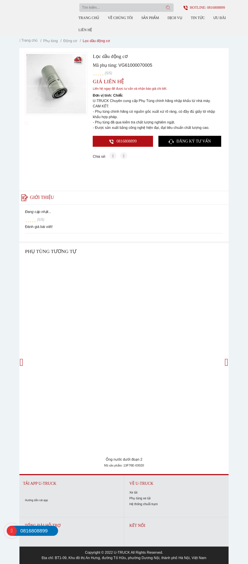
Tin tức (198, 18)
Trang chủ (88, 18)
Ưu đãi (219, 18)
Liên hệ (85, 30)
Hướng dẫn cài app (36, 500)
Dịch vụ (175, 18)
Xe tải (133, 492)
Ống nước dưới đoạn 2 (124, 459)
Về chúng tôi (120, 18)
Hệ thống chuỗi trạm (143, 504)
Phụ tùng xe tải (140, 498)
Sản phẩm (150, 18)
